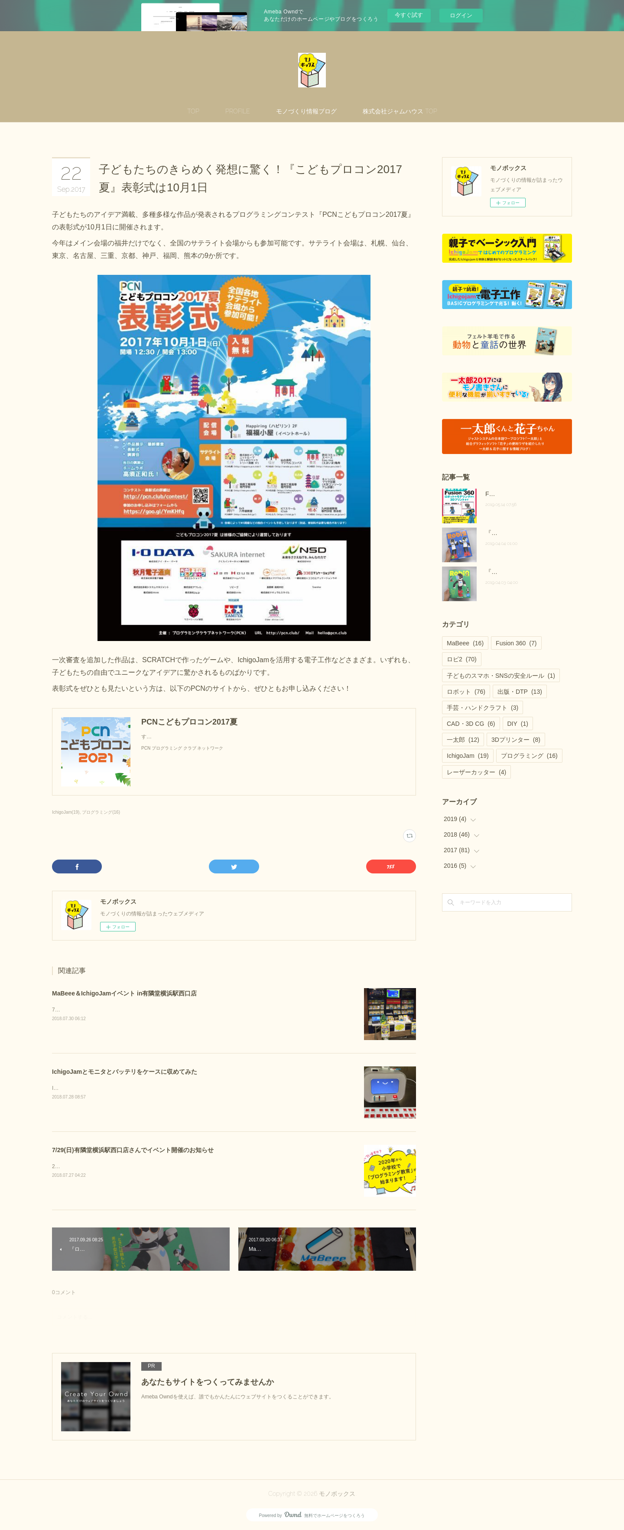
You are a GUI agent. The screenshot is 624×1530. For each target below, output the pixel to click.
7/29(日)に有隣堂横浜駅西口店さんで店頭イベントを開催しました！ (131, 1010)
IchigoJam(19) (65, 812)
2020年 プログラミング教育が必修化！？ (102, 1166)
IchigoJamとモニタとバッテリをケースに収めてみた (124, 1071)
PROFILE (237, 111)
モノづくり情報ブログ (306, 111)
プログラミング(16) (101, 812)
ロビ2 (462, 659)
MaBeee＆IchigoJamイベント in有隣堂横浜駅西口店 (124, 993)
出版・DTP (519, 691)
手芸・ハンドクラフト (482, 707)
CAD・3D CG (471, 723)
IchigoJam (468, 755)
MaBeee (465, 643)
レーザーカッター (476, 772)
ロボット (466, 691)
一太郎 (463, 739)
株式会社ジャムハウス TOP (400, 111)
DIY (517, 723)
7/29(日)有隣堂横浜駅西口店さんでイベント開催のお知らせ (133, 1150)
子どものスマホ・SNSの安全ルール (501, 675)
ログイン (461, 15)
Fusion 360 (516, 643)
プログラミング (529, 755)
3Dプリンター (515, 739)
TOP (193, 111)
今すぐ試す (409, 15)
